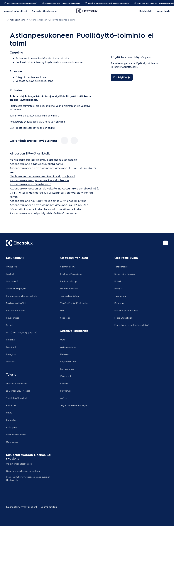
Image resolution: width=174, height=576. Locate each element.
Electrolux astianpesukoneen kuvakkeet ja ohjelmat (42, 176)
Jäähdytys (11, 419)
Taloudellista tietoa (69, 295)
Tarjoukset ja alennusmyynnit (74, 405)
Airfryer (64, 398)
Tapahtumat (120, 295)
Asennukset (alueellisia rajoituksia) (20, 3)
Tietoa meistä (121, 266)
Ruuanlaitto (11, 405)
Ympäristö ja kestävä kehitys (74, 303)
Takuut (9, 325)
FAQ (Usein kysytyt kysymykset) (21, 332)
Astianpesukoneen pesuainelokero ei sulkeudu (39, 180)
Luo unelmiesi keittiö (16, 434)
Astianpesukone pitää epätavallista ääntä (36, 163)
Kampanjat (164, 3)
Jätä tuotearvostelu (15, 310)
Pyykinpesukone (68, 361)
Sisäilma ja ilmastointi (16, 383)
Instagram (11, 354)
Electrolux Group (68, 281)
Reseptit (118, 288)
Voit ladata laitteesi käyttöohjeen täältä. (32, 127)
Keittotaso (65, 354)
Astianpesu (11, 427)
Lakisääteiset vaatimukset (21, 507)
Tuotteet (10, 273)
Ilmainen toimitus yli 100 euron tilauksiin (61, 3)
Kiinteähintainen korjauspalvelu (21, 295)
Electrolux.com (67, 266)
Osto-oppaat (12, 441)
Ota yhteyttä (12, 281)
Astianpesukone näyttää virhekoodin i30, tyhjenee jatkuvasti (48, 200)
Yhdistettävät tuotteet (16, 398)
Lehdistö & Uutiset (69, 288)
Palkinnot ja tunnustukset (126, 310)
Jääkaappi (65, 376)
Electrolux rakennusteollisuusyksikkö (131, 325)
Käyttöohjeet (12, 317)
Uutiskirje (10, 339)
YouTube (10, 361)
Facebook (11, 346)
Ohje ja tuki (11, 266)
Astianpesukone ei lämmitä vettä (30, 184)
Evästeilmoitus (48, 507)
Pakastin (64, 383)
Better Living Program (124, 273)
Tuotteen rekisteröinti (16, 303)
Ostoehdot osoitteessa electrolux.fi (23, 471)
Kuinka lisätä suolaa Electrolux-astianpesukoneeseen (43, 159)
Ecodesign (65, 317)
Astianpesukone (68, 346)
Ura (62, 310)
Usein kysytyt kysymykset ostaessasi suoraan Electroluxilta (28, 478)
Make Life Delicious (123, 317)
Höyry (9, 412)
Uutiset (117, 281)
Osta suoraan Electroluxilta (19, 463)
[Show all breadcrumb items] (5, 19)
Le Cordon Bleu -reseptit (18, 390)
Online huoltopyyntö (16, 288)
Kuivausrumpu (67, 368)
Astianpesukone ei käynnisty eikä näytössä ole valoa (43, 213)
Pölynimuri (65, 390)
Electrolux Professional (71, 273)
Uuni (62, 339)
